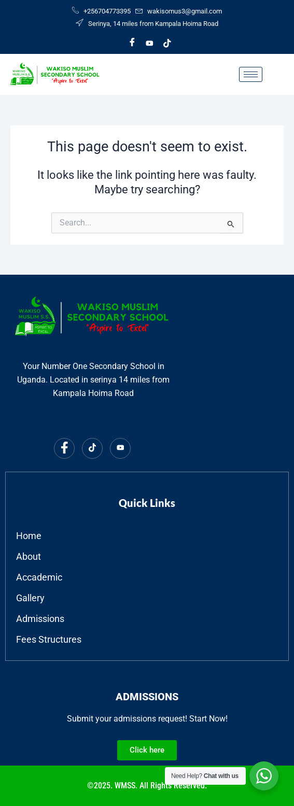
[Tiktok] (167, 43)
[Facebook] (132, 43)
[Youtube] (150, 43)
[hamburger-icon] (250, 74)
